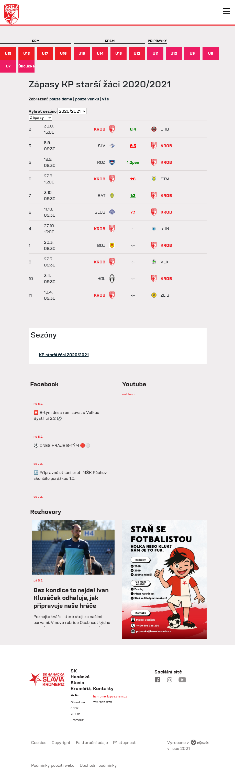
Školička (26, 66)
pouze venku (87, 98)
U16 (63, 53)
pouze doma (60, 98)
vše (105, 98)
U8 (210, 53)
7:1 (133, 212)
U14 (100, 53)
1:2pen (133, 162)
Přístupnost (124, 742)
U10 (174, 53)
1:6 (133, 178)
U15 (82, 53)
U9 (192, 53)
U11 (155, 53)
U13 (118, 53)
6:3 (133, 145)
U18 (26, 53)
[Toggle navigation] (226, 11)
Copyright (61, 742)
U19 (8, 53)
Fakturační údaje (92, 742)
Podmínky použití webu (53, 765)
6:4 (133, 129)
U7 (8, 66)
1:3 (133, 195)
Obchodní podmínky (98, 765)
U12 (137, 53)
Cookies (39, 742)
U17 (45, 53)
